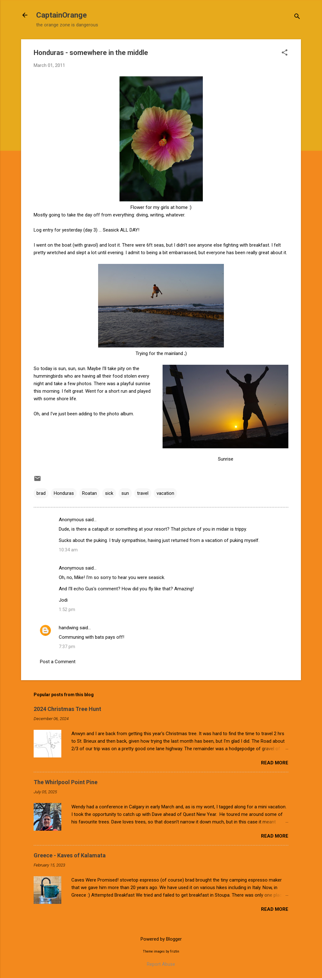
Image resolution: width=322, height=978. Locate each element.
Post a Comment (57, 661)
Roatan (89, 493)
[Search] (297, 17)
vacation (165, 493)
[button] (284, 53)
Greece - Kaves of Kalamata (70, 855)
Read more (274, 763)
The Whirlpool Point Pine (65, 782)
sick (109, 493)
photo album (120, 414)
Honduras (64, 493)
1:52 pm (67, 609)
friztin (174, 951)
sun (125, 493)
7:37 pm (67, 646)
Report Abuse (161, 964)
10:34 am (68, 550)
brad (41, 493)
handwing (68, 628)
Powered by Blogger (161, 939)
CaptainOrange (61, 15)
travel (142, 493)
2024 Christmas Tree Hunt (67, 709)
